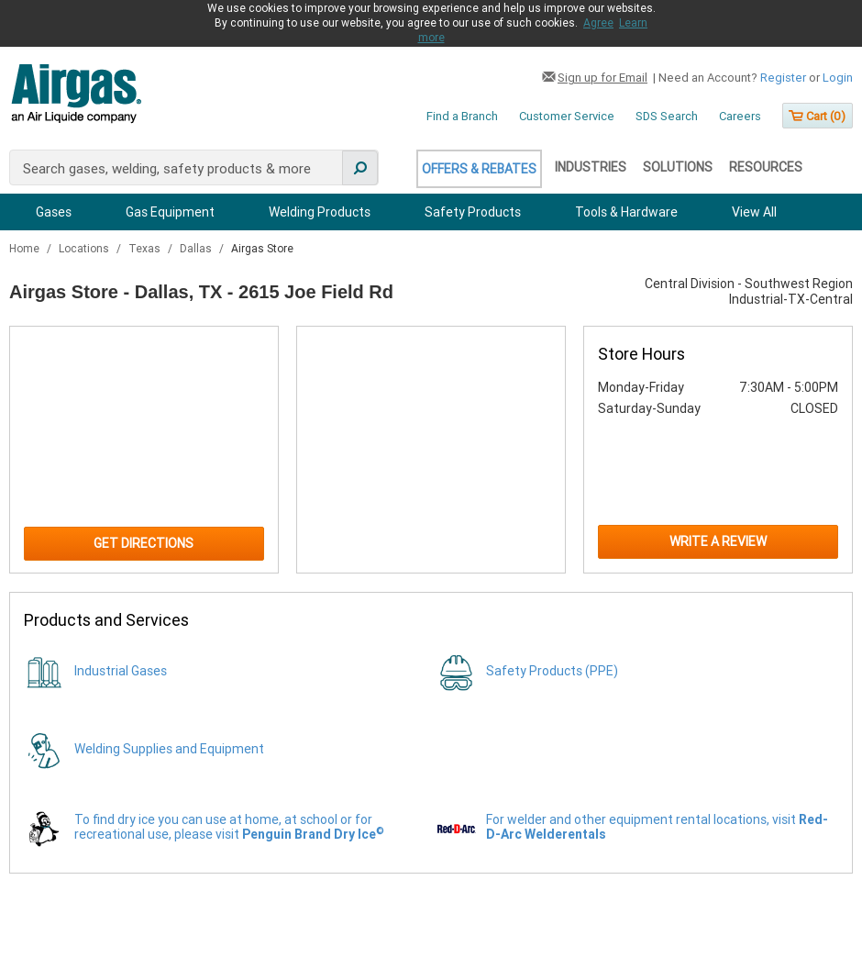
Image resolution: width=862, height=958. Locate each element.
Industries (590, 167)
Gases (54, 212)
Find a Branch (462, 116)
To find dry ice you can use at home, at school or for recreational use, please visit (229, 826)
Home (25, 248)
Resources (765, 167)
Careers (740, 116)
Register (783, 77)
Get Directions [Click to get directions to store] (143, 543)
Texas (145, 248)
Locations (85, 248)
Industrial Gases (120, 670)
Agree (598, 23)
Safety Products (473, 212)
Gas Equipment (170, 212)
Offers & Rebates (479, 169)
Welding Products (319, 212)
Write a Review (718, 541)
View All (754, 212)
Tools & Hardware (626, 212)
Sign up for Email (602, 77)
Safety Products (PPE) (552, 670)
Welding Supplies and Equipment (169, 748)
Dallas (197, 248)
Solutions (678, 167)
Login (838, 77)
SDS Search (666, 116)
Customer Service (566, 116)
